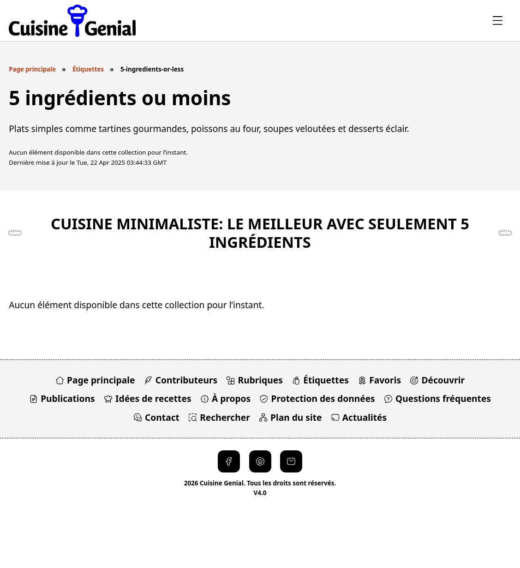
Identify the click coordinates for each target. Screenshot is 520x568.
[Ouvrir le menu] (497, 20)
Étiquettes (89, 69)
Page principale (32, 69)
